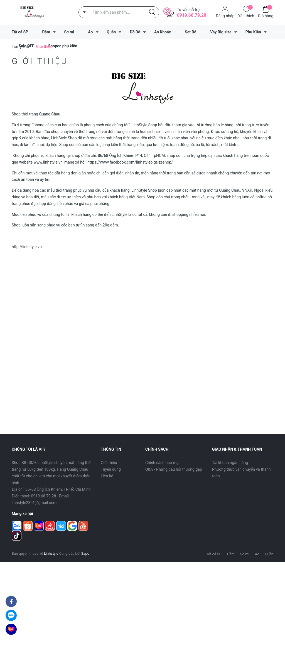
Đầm (46, 32)
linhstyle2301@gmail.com (34, 502)
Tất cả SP (20, 32)
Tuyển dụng (111, 469)
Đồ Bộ (135, 32)
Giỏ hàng (265, 15)
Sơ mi (69, 32)
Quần (111, 32)
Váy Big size (220, 32)
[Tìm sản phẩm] (119, 12)
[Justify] (152, 12)
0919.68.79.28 (191, 15)
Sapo (85, 553)
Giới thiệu (109, 462)
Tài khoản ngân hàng (230, 462)
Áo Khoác (162, 32)
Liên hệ (107, 476)
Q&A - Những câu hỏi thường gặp (173, 469)
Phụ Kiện (253, 32)
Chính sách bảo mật (162, 462)
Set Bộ (190, 32)
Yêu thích (246, 15)
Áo (90, 32)
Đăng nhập (225, 16)
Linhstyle (51, 553)
